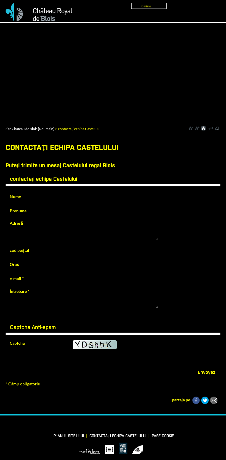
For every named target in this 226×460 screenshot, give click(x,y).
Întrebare (19, 291)
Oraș (14, 264)
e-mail (17, 278)
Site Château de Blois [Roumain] (30, 128)
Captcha (17, 343)
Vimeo (114, 425)
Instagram (124, 425)
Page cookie (163, 436)
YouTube (134, 425)
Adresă (16, 223)
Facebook (94, 425)
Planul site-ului (69, 436)
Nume (15, 196)
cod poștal (19, 250)
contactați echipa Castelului (117, 436)
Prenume (18, 210)
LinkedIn (104, 425)
